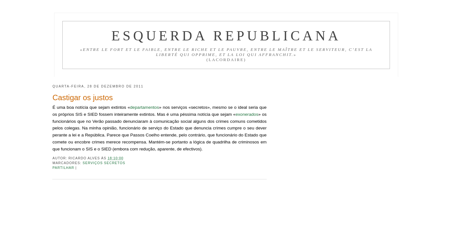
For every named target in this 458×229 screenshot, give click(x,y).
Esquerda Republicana (226, 35)
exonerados (247, 114)
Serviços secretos (104, 163)
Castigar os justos (82, 97)
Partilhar (63, 168)
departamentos (144, 107)
